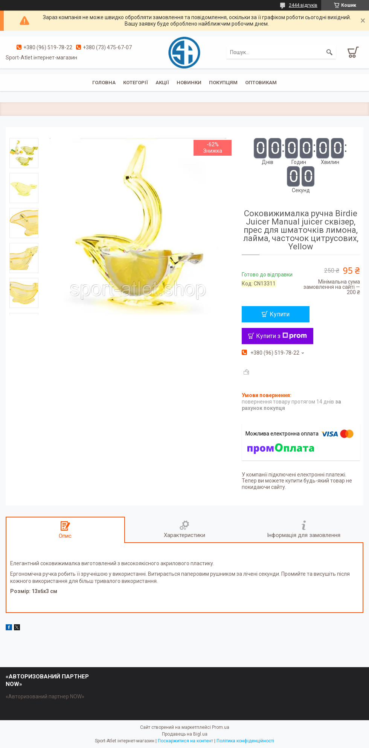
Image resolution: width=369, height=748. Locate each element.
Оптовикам (261, 82)
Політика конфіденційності (245, 740)
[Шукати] (329, 52)
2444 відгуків (303, 5)
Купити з (281, 336)
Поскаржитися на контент (185, 740)
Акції (162, 82)
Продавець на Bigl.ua (184, 734)
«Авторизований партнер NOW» (45, 696)
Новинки (189, 82)
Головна (104, 82)
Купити (280, 314)
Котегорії (135, 82)
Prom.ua (220, 727)
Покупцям (223, 82)
